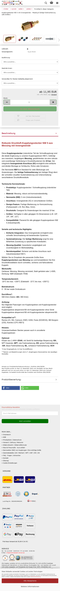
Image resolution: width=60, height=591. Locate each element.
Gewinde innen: (7, 68)
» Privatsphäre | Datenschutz (11, 440)
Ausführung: (6, 57)
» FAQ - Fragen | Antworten (11, 455)
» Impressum (6, 434)
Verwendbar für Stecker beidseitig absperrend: (17, 79)
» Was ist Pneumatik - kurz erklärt (13, 447)
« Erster (5, 9)
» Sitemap (5, 460)
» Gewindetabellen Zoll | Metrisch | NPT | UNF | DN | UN (21, 453)
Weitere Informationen (30, 586)
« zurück (13, 9)
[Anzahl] (30, 102)
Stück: (5, 98)
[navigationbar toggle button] (57, 3)
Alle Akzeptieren (30, 581)
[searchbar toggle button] (46, 3)
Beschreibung (8, 133)
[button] (6, 102)
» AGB (4, 437)
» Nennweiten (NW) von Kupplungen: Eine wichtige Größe (21, 450)
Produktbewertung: (11, 379)
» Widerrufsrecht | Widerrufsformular (14, 445)
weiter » (21, 9)
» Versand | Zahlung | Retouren (12, 442)
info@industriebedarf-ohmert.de (15, 552)
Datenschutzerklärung (36, 576)
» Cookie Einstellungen (9, 463)
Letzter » (29, 9)
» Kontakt (5, 458)
